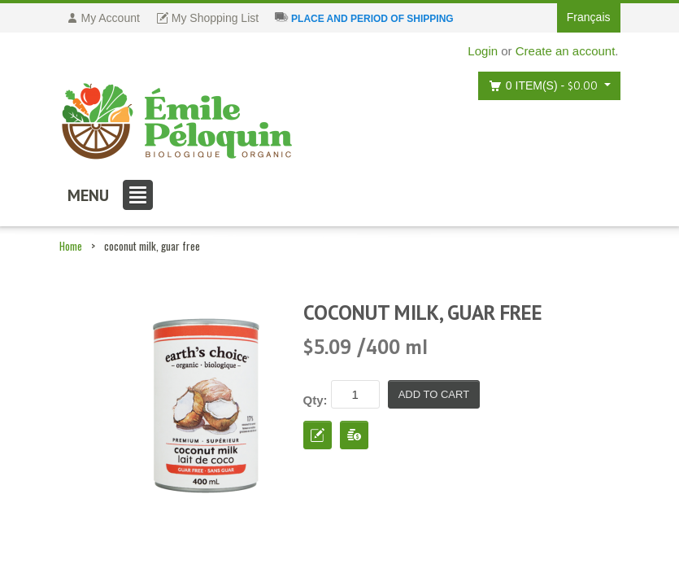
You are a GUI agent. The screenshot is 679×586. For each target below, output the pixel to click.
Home (70, 246)
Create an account (566, 51)
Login (483, 51)
